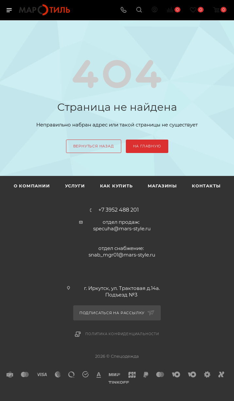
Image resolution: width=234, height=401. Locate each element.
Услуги (75, 185)
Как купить (116, 185)
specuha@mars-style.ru (122, 228)
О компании (32, 185)
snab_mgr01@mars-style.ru (122, 255)
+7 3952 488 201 (118, 210)
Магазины (162, 185)
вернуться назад (93, 146)
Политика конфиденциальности (122, 334)
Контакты (206, 185)
